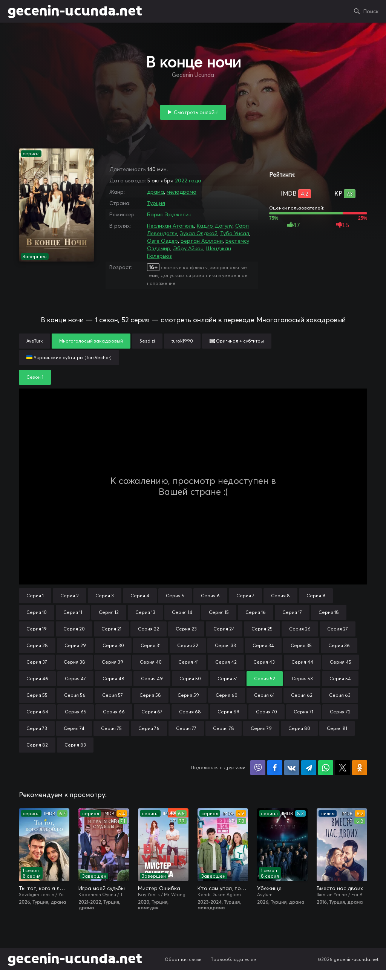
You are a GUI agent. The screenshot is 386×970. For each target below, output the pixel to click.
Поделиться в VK (291, 767)
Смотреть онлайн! (196, 112)
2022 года (188, 180)
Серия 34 (263, 645)
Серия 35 (301, 645)
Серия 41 (188, 662)
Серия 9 (315, 595)
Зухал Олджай (199, 233)
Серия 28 (37, 645)
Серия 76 (148, 728)
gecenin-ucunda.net (75, 11)
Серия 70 (266, 711)
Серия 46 (37, 678)
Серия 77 (186, 728)
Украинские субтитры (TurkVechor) (69, 357)
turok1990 (182, 341)
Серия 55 (36, 695)
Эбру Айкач (188, 248)
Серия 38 (74, 662)
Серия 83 (75, 745)
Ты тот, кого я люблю (44, 888)
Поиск (370, 11)
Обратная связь (183, 959)
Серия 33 (225, 645)
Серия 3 (104, 595)
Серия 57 (112, 695)
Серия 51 (227, 678)
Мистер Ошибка (159, 888)
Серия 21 (111, 629)
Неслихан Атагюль (170, 225)
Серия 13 (145, 612)
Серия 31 (151, 645)
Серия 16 (255, 612)
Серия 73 (36, 728)
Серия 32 (187, 645)
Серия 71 (303, 711)
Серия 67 (151, 711)
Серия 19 (36, 629)
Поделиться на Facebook (274, 767)
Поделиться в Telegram (308, 767)
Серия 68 (190, 711)
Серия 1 (35, 595)
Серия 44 (302, 662)
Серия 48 (113, 678)
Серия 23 (186, 629)
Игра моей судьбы (101, 888)
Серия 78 (223, 728)
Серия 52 (264, 678)
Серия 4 (139, 595)
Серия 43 (264, 662)
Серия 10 (36, 612)
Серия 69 (228, 711)
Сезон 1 (34, 377)
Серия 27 (337, 629)
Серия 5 (175, 595)
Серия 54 (340, 678)
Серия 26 (300, 629)
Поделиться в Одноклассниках (359, 767)
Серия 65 (75, 711)
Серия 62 (301, 695)
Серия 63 (340, 695)
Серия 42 (226, 662)
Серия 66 (114, 711)
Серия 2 (69, 595)
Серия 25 (262, 629)
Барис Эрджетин (169, 214)
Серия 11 (72, 612)
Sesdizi (147, 341)
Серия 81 (337, 728)
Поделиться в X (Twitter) (342, 767)
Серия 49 (152, 678)
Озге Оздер (162, 240)
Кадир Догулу (215, 225)
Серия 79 (261, 728)
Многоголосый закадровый (91, 341)
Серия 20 (74, 629)
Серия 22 (148, 629)
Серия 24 (224, 629)
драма (155, 191)
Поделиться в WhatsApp (325, 767)
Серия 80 (299, 728)
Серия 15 (219, 612)
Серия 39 (112, 662)
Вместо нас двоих (340, 888)
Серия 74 (74, 728)
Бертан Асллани (202, 240)
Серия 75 (111, 728)
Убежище (269, 888)
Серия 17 (292, 612)
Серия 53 (302, 678)
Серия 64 (37, 711)
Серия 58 (150, 695)
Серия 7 (245, 595)
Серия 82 (37, 745)
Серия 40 (151, 662)
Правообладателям (233, 959)
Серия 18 (329, 612)
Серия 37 (36, 662)
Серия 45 (340, 662)
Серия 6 (210, 595)
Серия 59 (188, 695)
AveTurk (34, 341)
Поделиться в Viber (257, 767)
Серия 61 (264, 695)
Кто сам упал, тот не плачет (223, 888)
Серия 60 (226, 695)
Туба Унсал (234, 233)
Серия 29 (75, 645)
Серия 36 (339, 645)
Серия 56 (75, 695)
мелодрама (181, 191)
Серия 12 (109, 612)
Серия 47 (75, 678)
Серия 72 (340, 711)
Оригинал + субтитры (237, 341)
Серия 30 (113, 645)
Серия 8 (280, 595)
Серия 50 (190, 678)
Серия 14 (182, 612)
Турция (156, 203)
